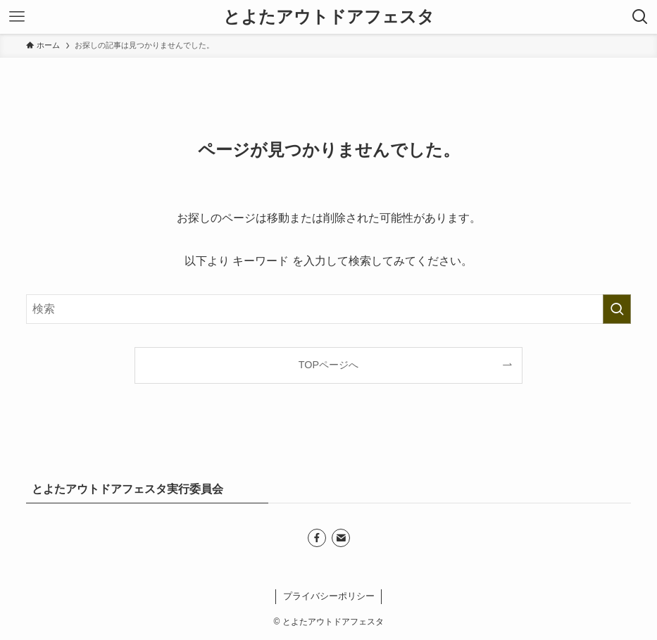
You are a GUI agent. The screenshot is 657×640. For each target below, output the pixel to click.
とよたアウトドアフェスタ (328, 16)
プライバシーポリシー (329, 596)
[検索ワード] (328, 309)
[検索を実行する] (617, 309)
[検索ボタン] (640, 17)
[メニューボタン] (17, 17)
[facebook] (317, 538)
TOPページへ (328, 364)
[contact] (341, 538)
